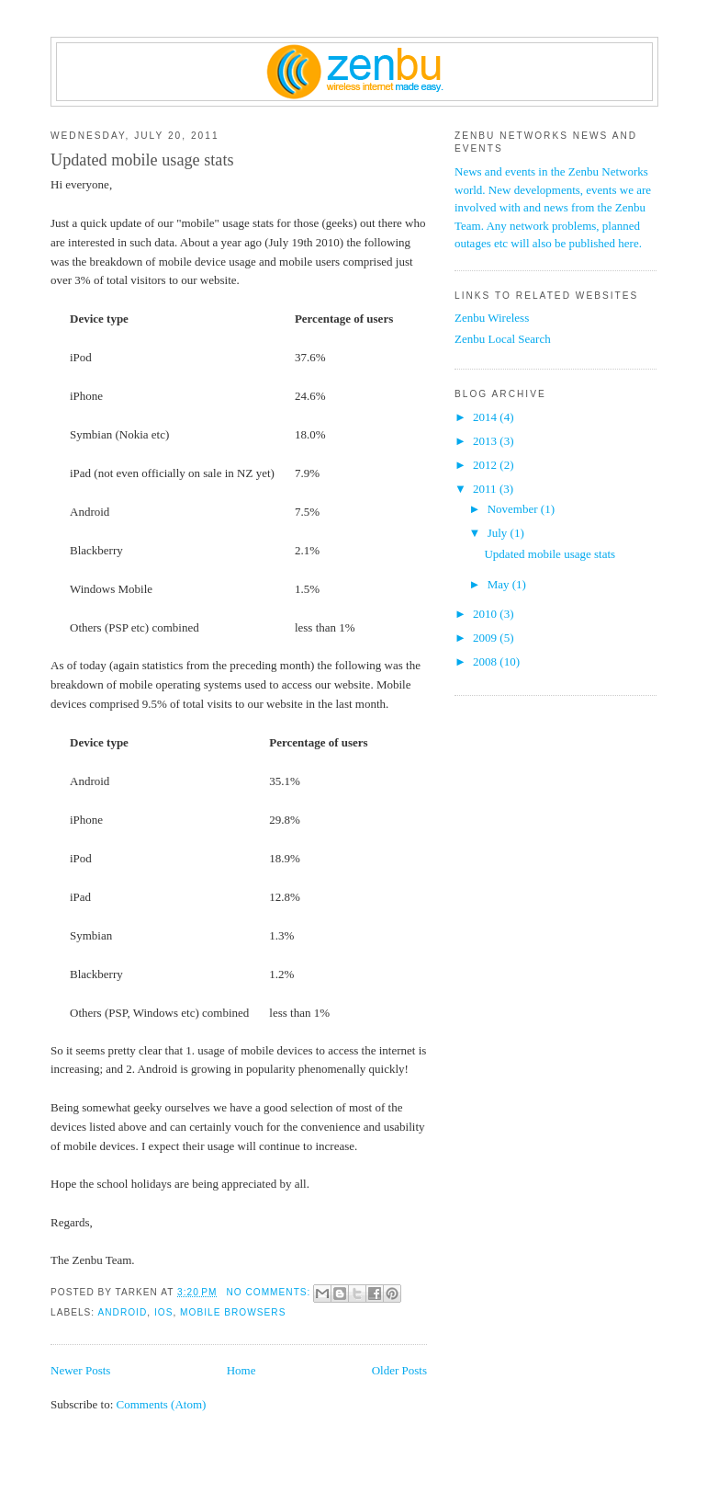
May (500, 584)
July (499, 533)
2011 (486, 489)
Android (122, 1312)
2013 (486, 441)
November (514, 509)
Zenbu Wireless (491, 318)
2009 (486, 637)
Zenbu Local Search (502, 339)
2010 (486, 614)
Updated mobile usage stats (142, 160)
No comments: (270, 1292)
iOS (163, 1312)
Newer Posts (80, 1370)
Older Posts (399, 1370)
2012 (486, 465)
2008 (486, 661)
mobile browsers (233, 1312)
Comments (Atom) (162, 1404)
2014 (486, 417)
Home (241, 1370)
